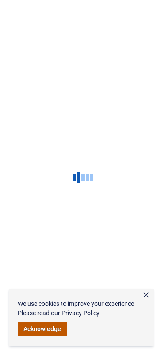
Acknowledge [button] (42, 328)
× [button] (146, 294)
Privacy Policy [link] (81, 313)
